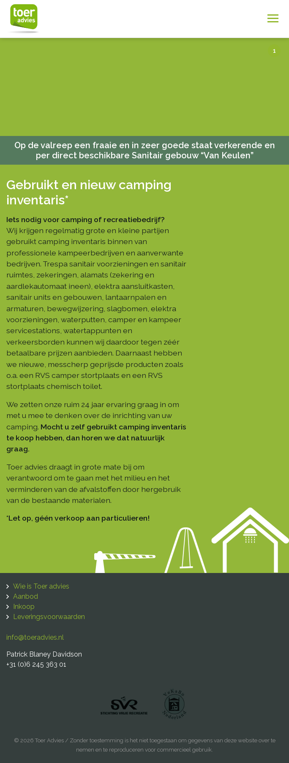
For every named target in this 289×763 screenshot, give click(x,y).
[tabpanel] (144, 101)
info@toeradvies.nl (35, 637)
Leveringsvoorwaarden (49, 617)
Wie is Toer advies (41, 586)
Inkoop (24, 607)
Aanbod (25, 596)
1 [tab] (274, 50)
